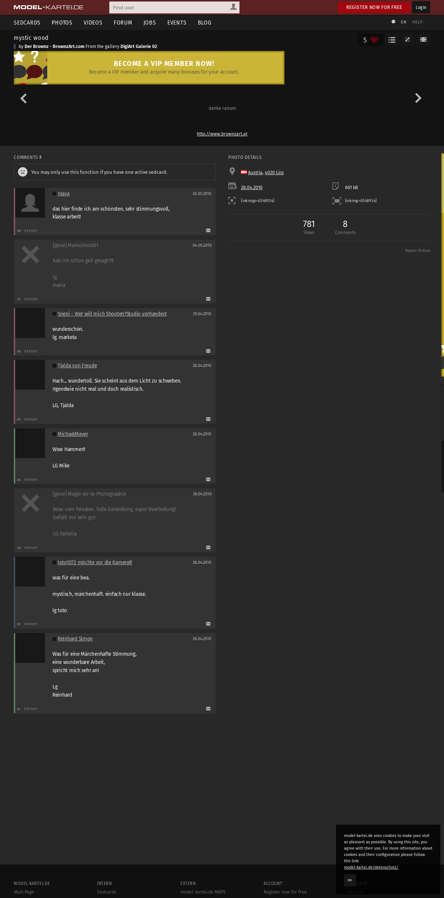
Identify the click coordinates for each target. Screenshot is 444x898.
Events (177, 22)
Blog (205, 22)
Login (421, 7)
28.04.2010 (252, 187)
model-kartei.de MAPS (203, 892)
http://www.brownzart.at (222, 134)
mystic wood (31, 37)
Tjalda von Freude (77, 365)
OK (350, 880)
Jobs (150, 22)
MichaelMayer (73, 434)
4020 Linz (274, 172)
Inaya (64, 194)
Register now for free (374, 7)
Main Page (24, 892)
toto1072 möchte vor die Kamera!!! (95, 562)
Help (417, 22)
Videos (93, 22)
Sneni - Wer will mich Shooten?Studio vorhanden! (112, 314)
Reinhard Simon (75, 639)
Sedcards (27, 22)
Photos (62, 22)
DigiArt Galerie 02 (138, 46)
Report (31, 231)
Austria (255, 172)
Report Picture (417, 251)
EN (403, 22)
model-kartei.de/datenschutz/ (371, 867)
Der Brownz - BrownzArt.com (54, 46)
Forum (123, 22)
